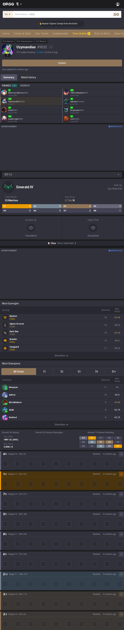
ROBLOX (6, 572)
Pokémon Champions (13, 589)
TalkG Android (69, 564)
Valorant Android (71, 548)
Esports (6, 614)
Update (62, 63)
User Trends (42, 33)
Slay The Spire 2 (10, 581)
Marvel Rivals (9, 556)
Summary (8, 77)
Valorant (6, 540)
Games (6, 601)
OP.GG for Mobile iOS (73, 535)
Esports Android (70, 572)
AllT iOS (66, 544)
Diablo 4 (6, 593)
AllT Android (68, 540)
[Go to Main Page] (8, 4)
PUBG (5, 548)
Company (7, 514)
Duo (4, 605)
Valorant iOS (69, 552)
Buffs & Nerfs (102, 33)
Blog (4, 518)
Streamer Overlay (11, 622)
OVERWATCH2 (10, 544)
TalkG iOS (67, 568)
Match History (28, 77)
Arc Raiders (8, 568)
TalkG (5, 609)
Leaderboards (60, 33)
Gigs (4, 618)
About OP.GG (9, 510)
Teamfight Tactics (12, 535)
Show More (62, 356)
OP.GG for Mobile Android (75, 531)
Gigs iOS (66, 560)
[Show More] (18, 4)
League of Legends (12, 531)
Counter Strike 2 (10, 564)
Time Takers (9, 585)
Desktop (6, 597)
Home (6, 33)
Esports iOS (68, 577)
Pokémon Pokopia (12, 577)
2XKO (5, 552)
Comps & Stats (22, 33)
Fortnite (6, 560)
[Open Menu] (117, 4)
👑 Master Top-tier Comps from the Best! (64, 23)
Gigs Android (69, 556)
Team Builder (81, 33)
